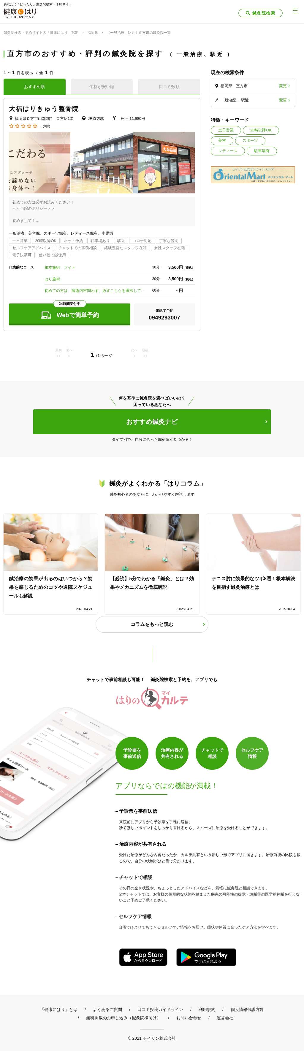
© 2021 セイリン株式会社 (152, 1038)
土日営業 (226, 130)
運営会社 (225, 1017)
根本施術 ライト (60, 267)
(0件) (46, 126)
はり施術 (52, 279)
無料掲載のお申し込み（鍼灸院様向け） (123, 1017)
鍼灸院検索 (263, 13)
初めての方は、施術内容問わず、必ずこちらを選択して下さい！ (95, 290)
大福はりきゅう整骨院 (44, 108)
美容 (222, 140)
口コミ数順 (169, 86)
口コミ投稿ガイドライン (160, 1009)
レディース (228, 151)
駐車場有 (262, 151)
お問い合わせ (188, 1017)
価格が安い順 (101, 86)
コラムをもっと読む (152, 624)
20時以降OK (261, 130)
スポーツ (250, 140)
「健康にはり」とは (58, 1009)
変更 (283, 86)
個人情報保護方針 (247, 1009)
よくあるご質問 (107, 1009)
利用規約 (207, 1009)
